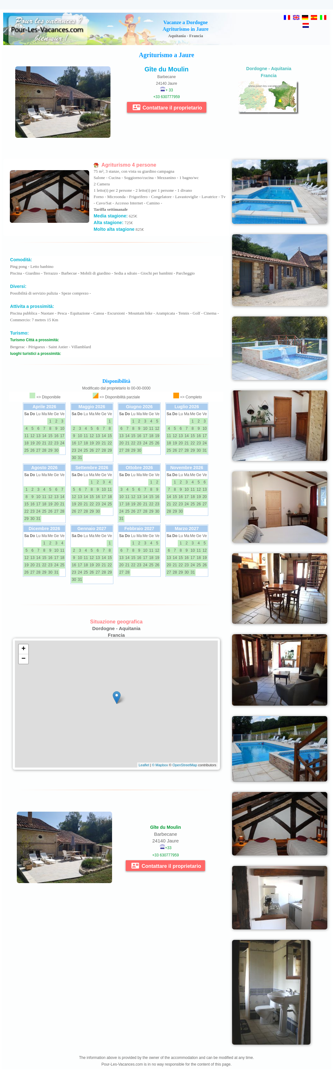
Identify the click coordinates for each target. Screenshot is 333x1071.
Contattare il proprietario (167, 107)
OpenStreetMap (184, 765)
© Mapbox (160, 765)
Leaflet (144, 765)
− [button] (24, 659)
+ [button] (24, 649)
